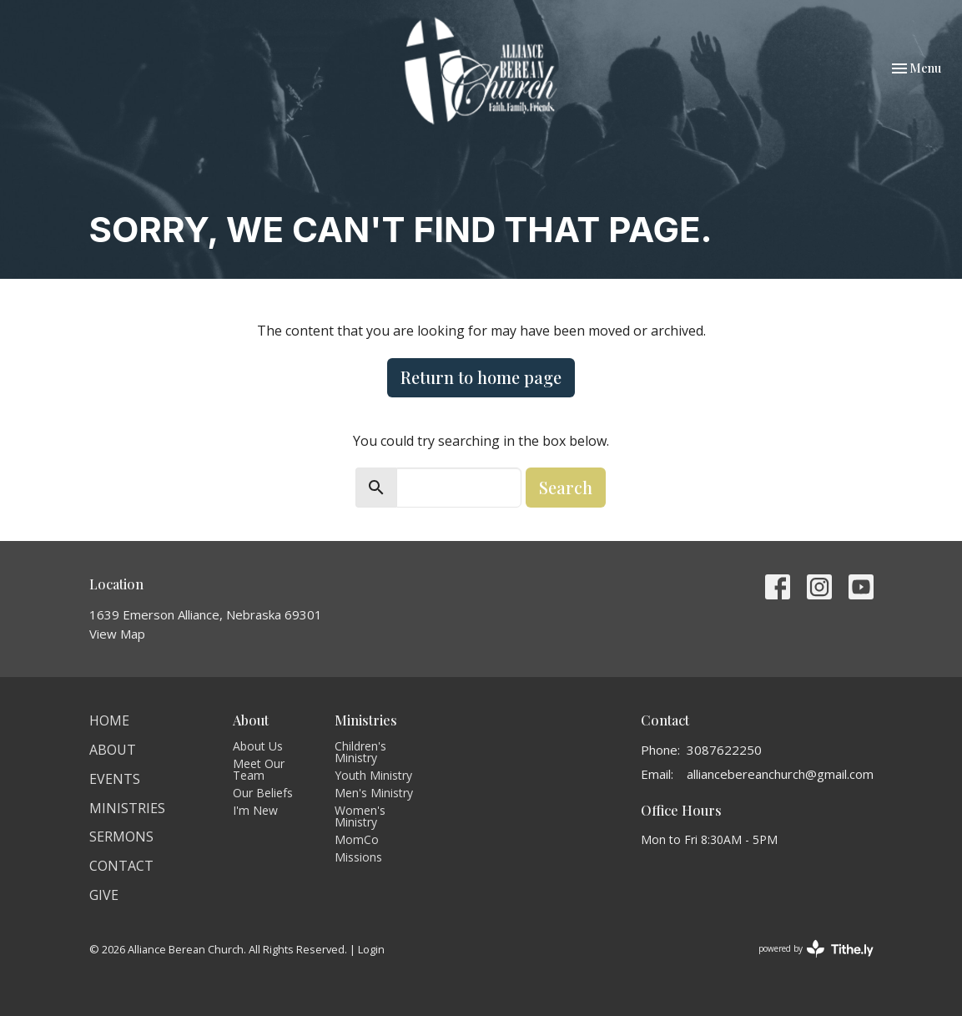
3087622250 (724, 749)
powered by (816, 949)
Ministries (127, 808)
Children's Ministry (360, 752)
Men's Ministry (374, 793)
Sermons (121, 836)
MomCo (357, 839)
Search (565, 487)
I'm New (255, 810)
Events (114, 779)
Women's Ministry (360, 816)
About (112, 750)
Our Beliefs (263, 793)
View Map (117, 633)
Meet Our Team (259, 769)
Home (109, 720)
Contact (121, 866)
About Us (258, 746)
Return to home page (481, 377)
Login (371, 949)
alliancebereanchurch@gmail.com (780, 774)
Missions (358, 857)
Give (103, 895)
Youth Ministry (373, 775)
